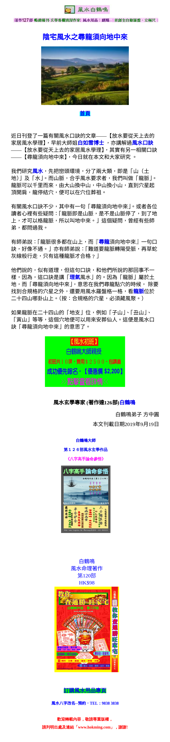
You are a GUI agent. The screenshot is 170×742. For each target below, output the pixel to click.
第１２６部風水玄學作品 (86, 449)
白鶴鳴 (127, 402)
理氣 (75, 277)
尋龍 (104, 242)
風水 (37, 171)
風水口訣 (142, 143)
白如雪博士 (90, 143)
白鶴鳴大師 (86, 440)
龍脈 (138, 291)
